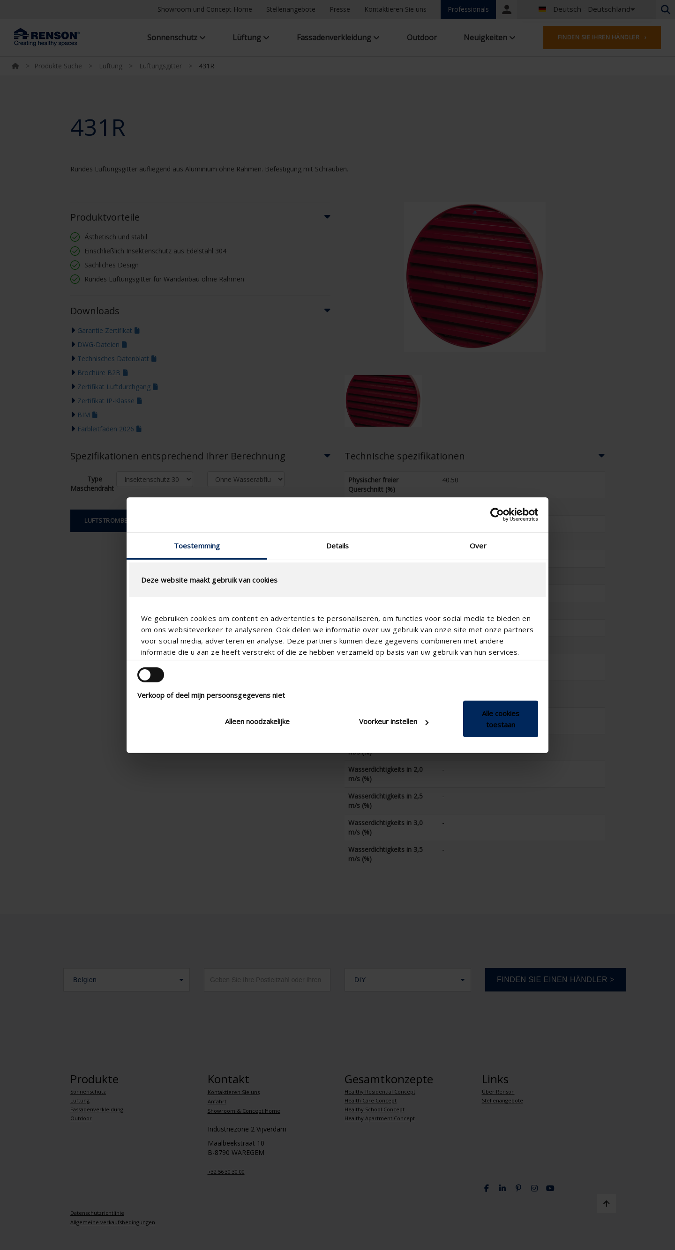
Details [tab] (337, 545)
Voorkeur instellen (393, 721)
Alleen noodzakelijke (257, 721)
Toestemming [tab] (197, 545)
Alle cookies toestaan (500, 719)
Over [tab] (478, 545)
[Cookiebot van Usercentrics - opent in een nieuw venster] (497, 515)
